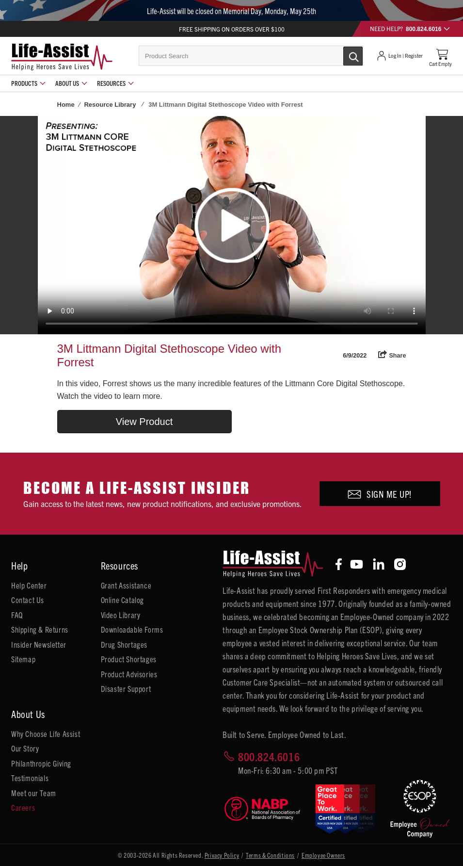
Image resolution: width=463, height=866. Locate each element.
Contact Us (27, 600)
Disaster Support (126, 688)
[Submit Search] (343, 55)
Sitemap (23, 659)
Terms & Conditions (270, 855)
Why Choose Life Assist (45, 733)
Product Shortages (129, 659)
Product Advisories (129, 674)
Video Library (121, 615)
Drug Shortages (124, 644)
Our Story (25, 748)
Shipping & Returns (39, 629)
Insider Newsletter (38, 644)
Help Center (29, 585)
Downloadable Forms (132, 629)
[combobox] (251, 56)
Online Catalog (122, 600)
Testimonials (29, 778)
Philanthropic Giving (41, 763)
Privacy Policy (222, 855)
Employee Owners (323, 855)
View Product (144, 421)
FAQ (17, 615)
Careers (23, 807)
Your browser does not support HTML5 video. (232, 225)
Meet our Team (33, 793)
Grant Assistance (126, 585)
